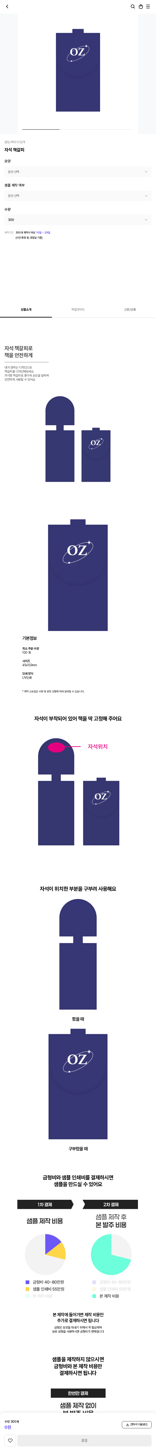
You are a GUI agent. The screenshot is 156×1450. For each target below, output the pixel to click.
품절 (84, 1440)
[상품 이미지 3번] (115, 129)
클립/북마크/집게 (14, 142)
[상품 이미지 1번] (41, 129)
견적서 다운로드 (137, 1424)
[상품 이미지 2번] (78, 129)
